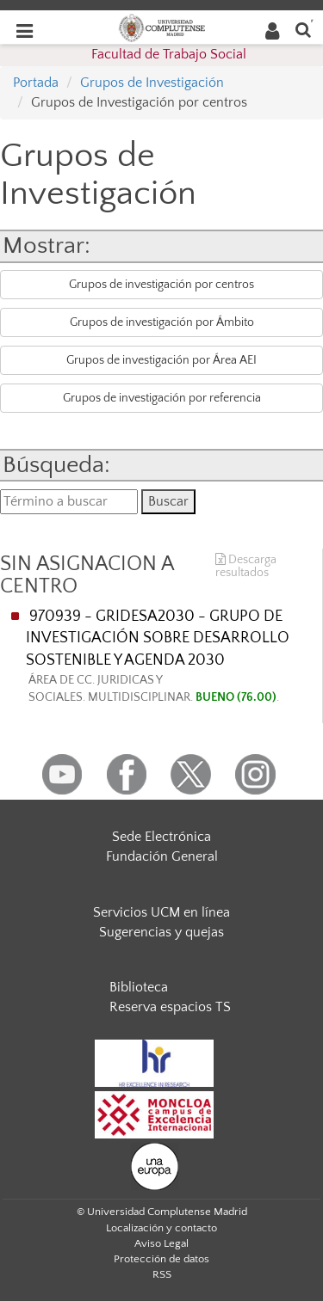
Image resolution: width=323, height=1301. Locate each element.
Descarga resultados (245, 566)
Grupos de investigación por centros (161, 284)
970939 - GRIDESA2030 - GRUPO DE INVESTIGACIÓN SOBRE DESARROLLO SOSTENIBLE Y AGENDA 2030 (170, 657)
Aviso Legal (161, 1243)
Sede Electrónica (161, 836)
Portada (36, 82)
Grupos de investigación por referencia (162, 398)
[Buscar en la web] (303, 28)
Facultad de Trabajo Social (168, 54)
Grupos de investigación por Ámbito (162, 322)
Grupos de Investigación (152, 82)
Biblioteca (138, 987)
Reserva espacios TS (170, 1007)
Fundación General (162, 856)
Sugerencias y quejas (161, 932)
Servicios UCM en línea (161, 912)
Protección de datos (161, 1259)
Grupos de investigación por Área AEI (161, 360)
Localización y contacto (161, 1228)
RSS (161, 1274)
